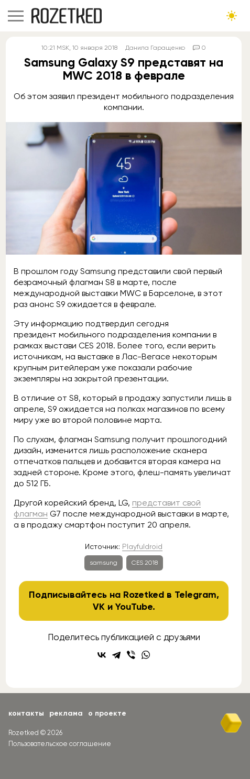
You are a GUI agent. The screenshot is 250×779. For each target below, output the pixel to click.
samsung (103, 562)
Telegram (195, 594)
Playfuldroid (142, 546)
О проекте (107, 713)
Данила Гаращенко (155, 48)
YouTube (134, 606)
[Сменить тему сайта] (231, 15)
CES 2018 (145, 562)
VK (99, 606)
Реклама (66, 713)
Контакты (26, 713)
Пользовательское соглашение (59, 744)
